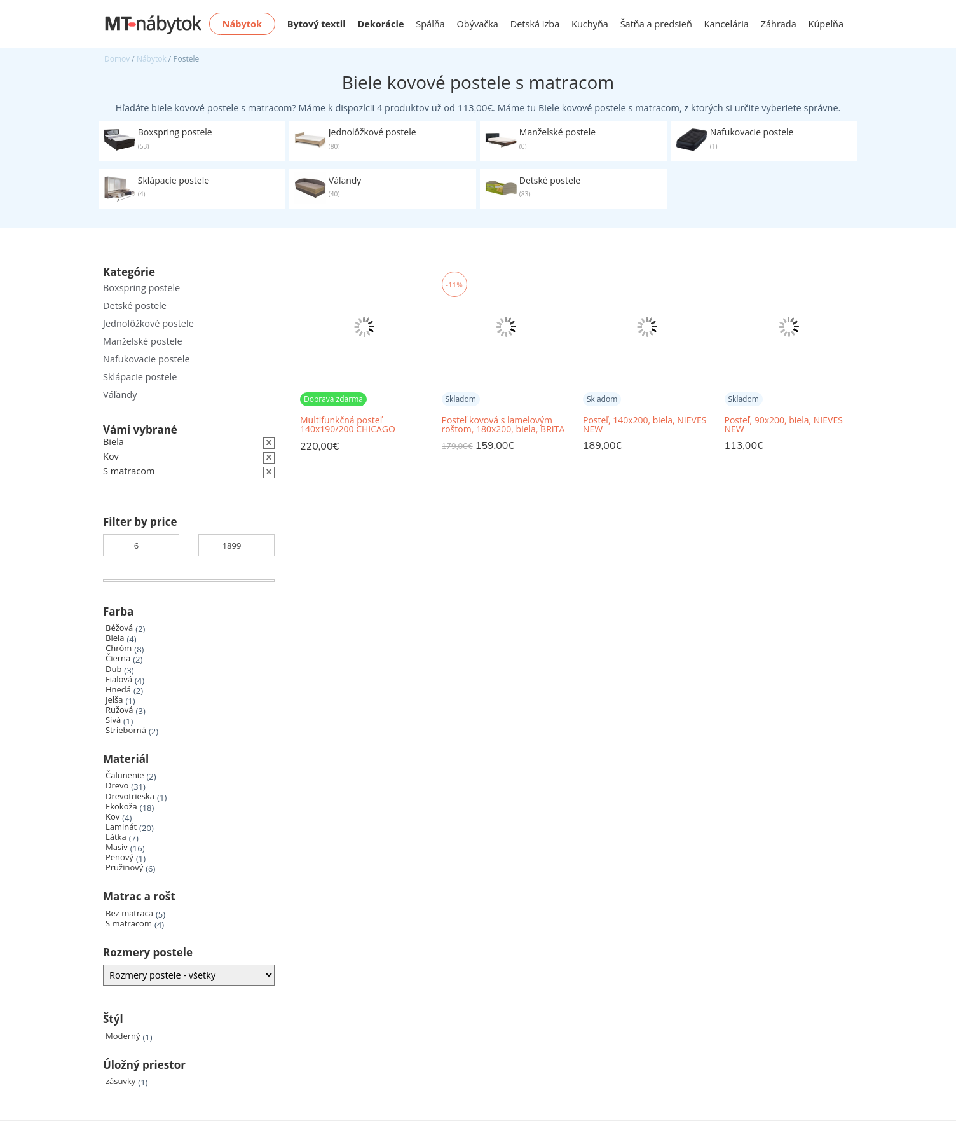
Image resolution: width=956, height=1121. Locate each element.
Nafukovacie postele (146, 359)
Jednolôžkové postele (148, 323)
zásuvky (120, 1081)
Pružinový (124, 867)
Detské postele (135, 305)
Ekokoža (121, 806)
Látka (116, 837)
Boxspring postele (141, 288)
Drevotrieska (130, 796)
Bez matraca (129, 913)
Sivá (113, 720)
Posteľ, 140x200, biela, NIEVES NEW (644, 425)
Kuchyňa (589, 24)
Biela (115, 638)
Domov (117, 58)
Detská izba (535, 24)
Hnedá (118, 689)
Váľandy (120, 395)
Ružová (119, 710)
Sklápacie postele (140, 377)
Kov (112, 817)
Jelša (114, 700)
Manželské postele (142, 341)
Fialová (119, 679)
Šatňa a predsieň (656, 24)
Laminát (121, 827)
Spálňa (430, 24)
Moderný (123, 1036)
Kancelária (726, 24)
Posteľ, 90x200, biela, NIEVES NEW (784, 425)
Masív (117, 847)
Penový (119, 857)
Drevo (117, 785)
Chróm (119, 648)
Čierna (118, 658)
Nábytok (152, 58)
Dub (113, 669)
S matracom (129, 923)
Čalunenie (125, 775)
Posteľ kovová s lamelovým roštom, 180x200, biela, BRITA (503, 425)
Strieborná (126, 730)
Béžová (119, 628)
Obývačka (477, 24)
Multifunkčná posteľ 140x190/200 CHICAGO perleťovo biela (347, 425)
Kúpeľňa (826, 24)
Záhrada (778, 24)
